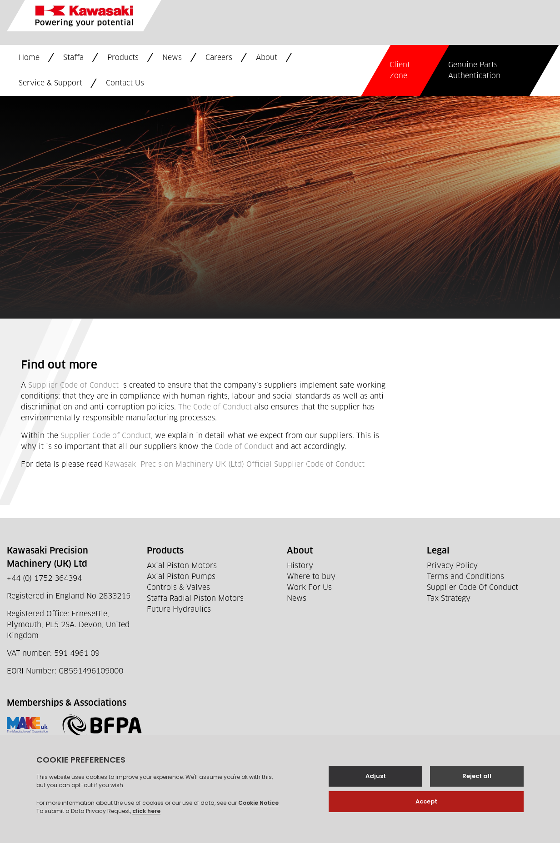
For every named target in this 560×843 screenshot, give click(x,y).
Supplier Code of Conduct (73, 385)
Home (29, 57)
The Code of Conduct (215, 407)
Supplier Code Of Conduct (472, 587)
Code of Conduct (244, 446)
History (300, 565)
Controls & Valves (178, 587)
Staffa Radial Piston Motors (195, 598)
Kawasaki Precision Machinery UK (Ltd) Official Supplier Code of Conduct (235, 464)
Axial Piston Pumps (181, 576)
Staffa (73, 57)
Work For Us (309, 587)
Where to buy (311, 576)
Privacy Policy (452, 565)
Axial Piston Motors (182, 565)
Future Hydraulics (179, 609)
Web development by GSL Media (242, 824)
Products (123, 57)
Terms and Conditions (465, 576)
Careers (218, 57)
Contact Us (125, 83)
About (266, 57)
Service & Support (50, 83)
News (172, 57)
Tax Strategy (448, 598)
